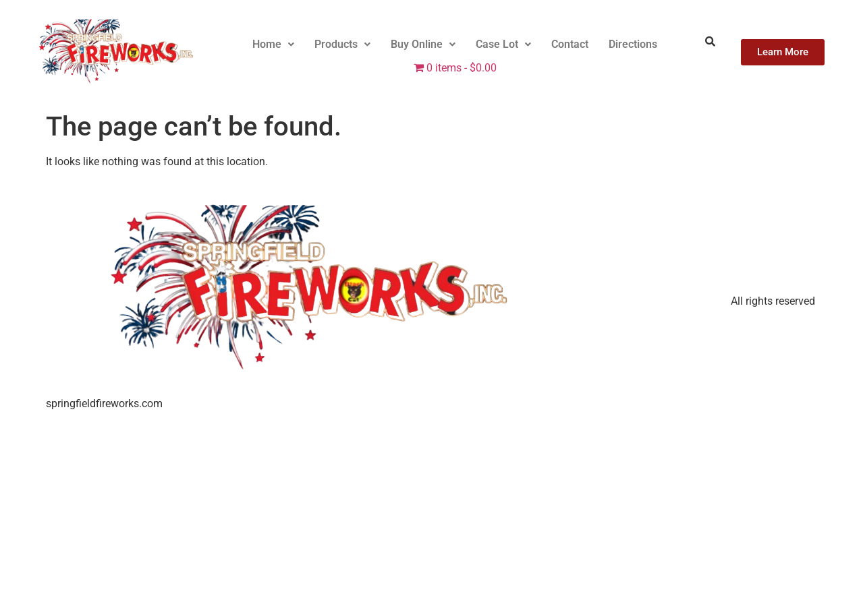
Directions (633, 44)
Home (273, 44)
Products (342, 44)
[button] (273, 44)
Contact (569, 44)
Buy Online (423, 44)
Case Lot (503, 44)
